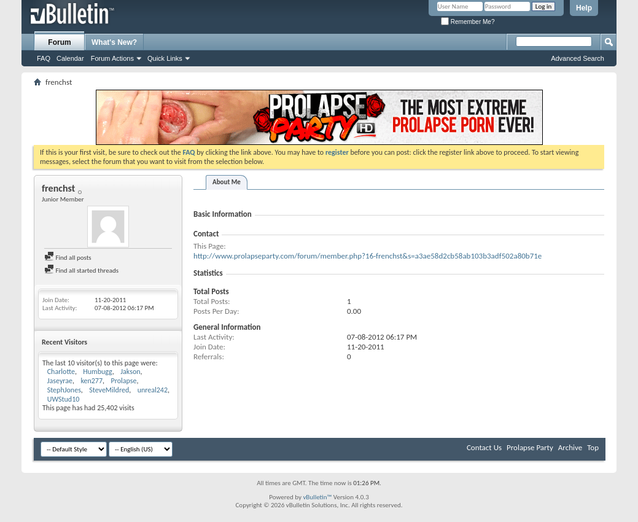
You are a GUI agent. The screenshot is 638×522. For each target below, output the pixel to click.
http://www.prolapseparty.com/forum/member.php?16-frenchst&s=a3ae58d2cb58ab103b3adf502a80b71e (367, 255)
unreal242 (153, 390)
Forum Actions (112, 58)
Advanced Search (577, 58)
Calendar (70, 58)
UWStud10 (63, 399)
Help (584, 8)
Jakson (130, 371)
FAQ (43, 58)
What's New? (114, 42)
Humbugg (97, 371)
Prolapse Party (530, 447)
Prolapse (123, 380)
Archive (570, 447)
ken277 (91, 380)
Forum (59, 42)
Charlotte (61, 371)
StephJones (64, 390)
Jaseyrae (59, 380)
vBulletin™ (317, 497)
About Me (226, 182)
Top (593, 447)
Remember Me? (467, 21)
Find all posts (67, 258)
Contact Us (484, 447)
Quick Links (164, 58)
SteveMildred (109, 390)
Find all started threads (81, 271)
